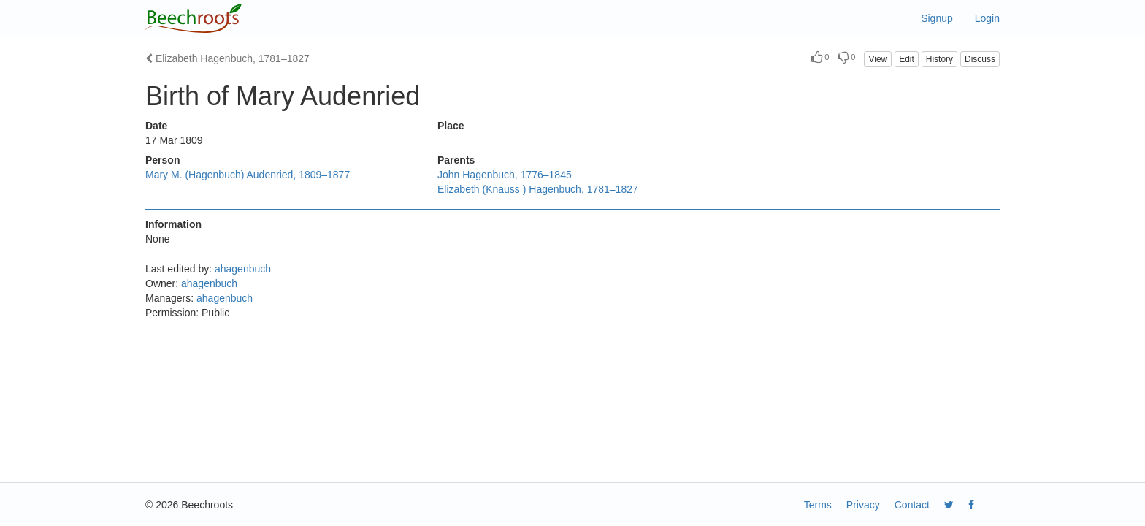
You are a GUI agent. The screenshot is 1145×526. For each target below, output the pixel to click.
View (877, 59)
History (939, 59)
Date (156, 126)
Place (450, 126)
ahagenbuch (243, 269)
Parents (456, 160)
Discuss (980, 59)
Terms (818, 505)
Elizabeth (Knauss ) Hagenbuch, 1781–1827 (537, 189)
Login (987, 18)
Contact (912, 505)
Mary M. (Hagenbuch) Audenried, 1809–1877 (247, 174)
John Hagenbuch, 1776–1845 (504, 174)
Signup (937, 18)
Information (173, 224)
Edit (906, 59)
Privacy (863, 505)
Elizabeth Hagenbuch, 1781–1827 (227, 58)
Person (162, 160)
